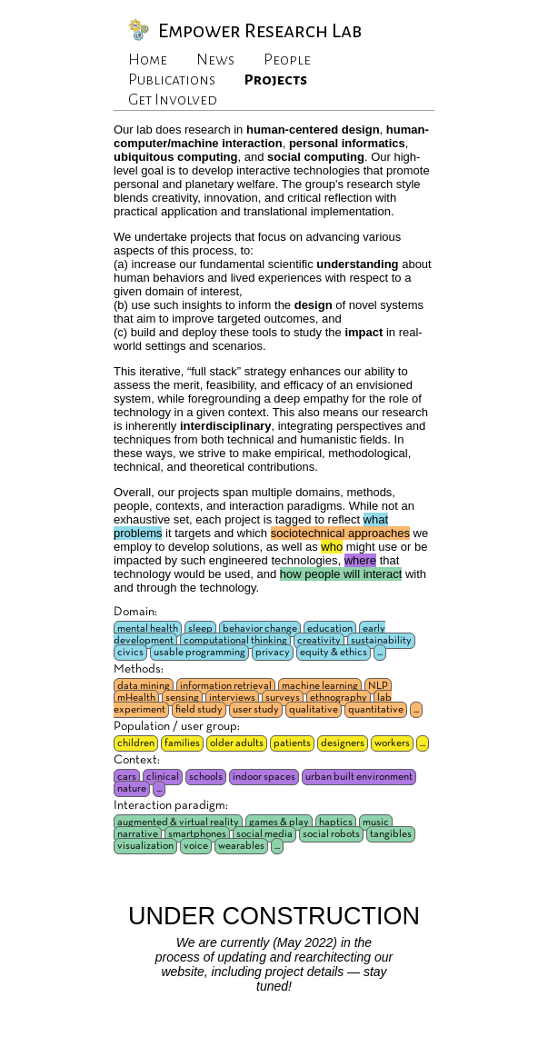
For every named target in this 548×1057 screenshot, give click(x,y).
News (215, 60)
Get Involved (172, 100)
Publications (171, 80)
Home (147, 60)
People (287, 60)
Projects (275, 80)
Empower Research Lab (260, 31)
